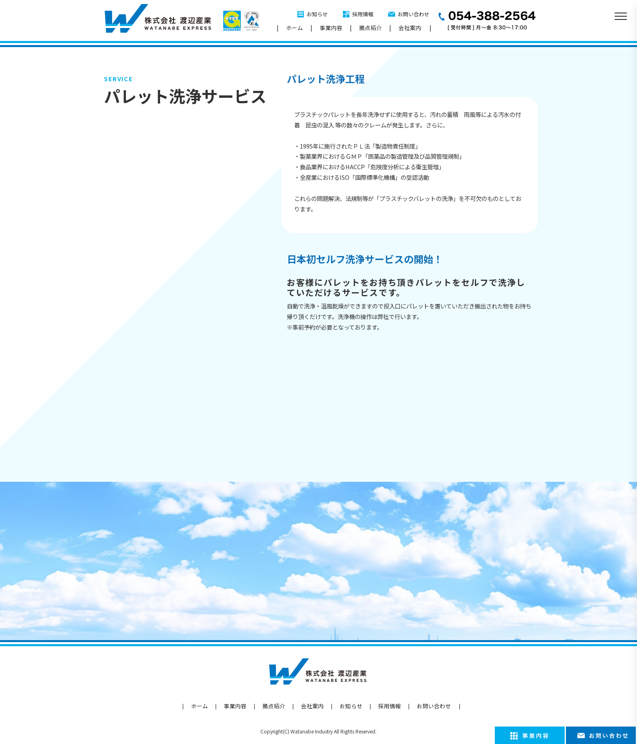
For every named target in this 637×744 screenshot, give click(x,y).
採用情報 (362, 14)
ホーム (294, 28)
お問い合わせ (413, 14)
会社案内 (410, 28)
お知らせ (317, 14)
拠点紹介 (370, 28)
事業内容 (331, 28)
